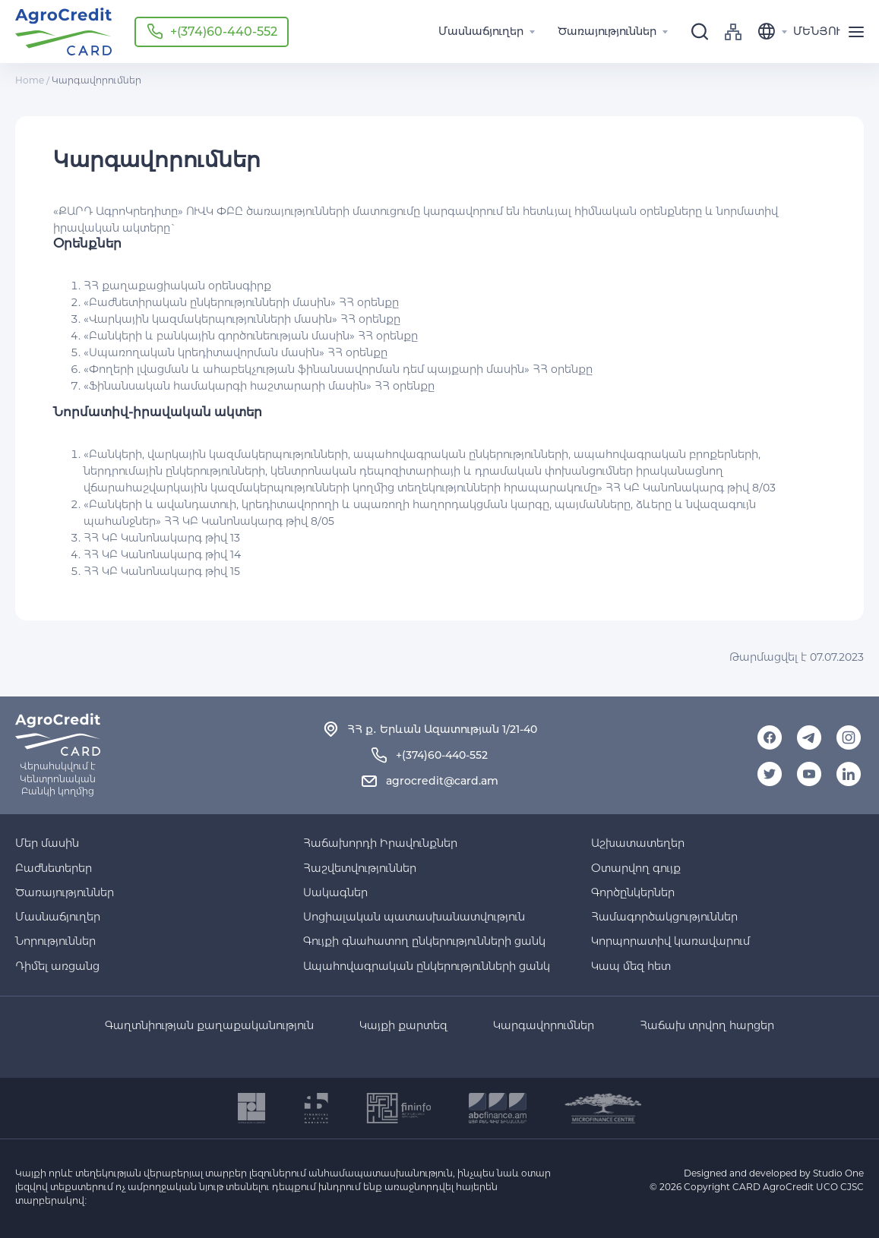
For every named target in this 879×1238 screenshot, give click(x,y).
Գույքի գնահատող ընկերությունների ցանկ (424, 941)
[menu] (833, 31)
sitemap (733, 32)
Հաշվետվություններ (359, 868)
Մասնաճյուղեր (57, 917)
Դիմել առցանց (57, 966)
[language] (775, 32)
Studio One (838, 1173)
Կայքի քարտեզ (403, 1025)
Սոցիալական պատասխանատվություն (414, 917)
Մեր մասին (47, 843)
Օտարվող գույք (636, 868)
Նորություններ (55, 941)
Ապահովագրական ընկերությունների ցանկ (426, 966)
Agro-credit (63, 31)
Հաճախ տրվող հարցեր (707, 1025)
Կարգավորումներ (543, 1025)
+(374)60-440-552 (223, 31)
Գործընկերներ (633, 892)
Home (29, 80)
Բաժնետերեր (53, 868)
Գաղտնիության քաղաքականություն (209, 1025)
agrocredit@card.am (442, 781)
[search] (699, 32)
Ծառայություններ (64, 892)
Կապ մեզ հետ (631, 966)
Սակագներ (335, 892)
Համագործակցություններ (664, 917)
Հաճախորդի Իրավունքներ (380, 843)
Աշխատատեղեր (638, 843)
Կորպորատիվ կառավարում (670, 941)
